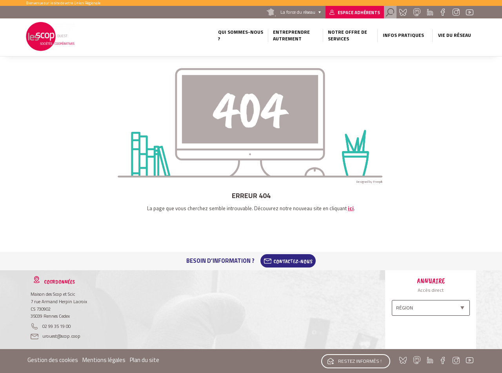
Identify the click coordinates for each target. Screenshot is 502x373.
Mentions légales (104, 359)
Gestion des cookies (52, 359)
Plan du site (144, 359)
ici (351, 208)
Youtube (470, 12)
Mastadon (416, 12)
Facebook (442, 12)
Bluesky (403, 12)
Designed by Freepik (369, 181)
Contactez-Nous (293, 260)
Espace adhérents (359, 12)
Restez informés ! (359, 360)
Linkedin (430, 12)
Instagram (455, 12)
